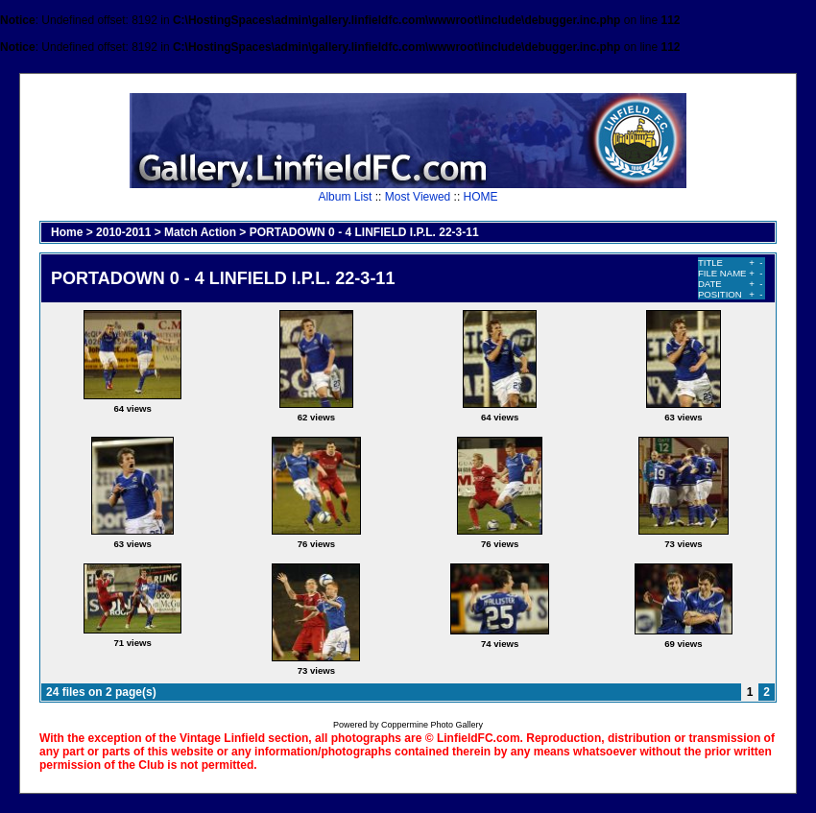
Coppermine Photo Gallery (432, 724)
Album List (345, 196)
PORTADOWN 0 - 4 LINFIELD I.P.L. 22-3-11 (364, 232)
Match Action (200, 232)
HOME (481, 196)
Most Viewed (417, 196)
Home (67, 232)
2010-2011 (123, 232)
